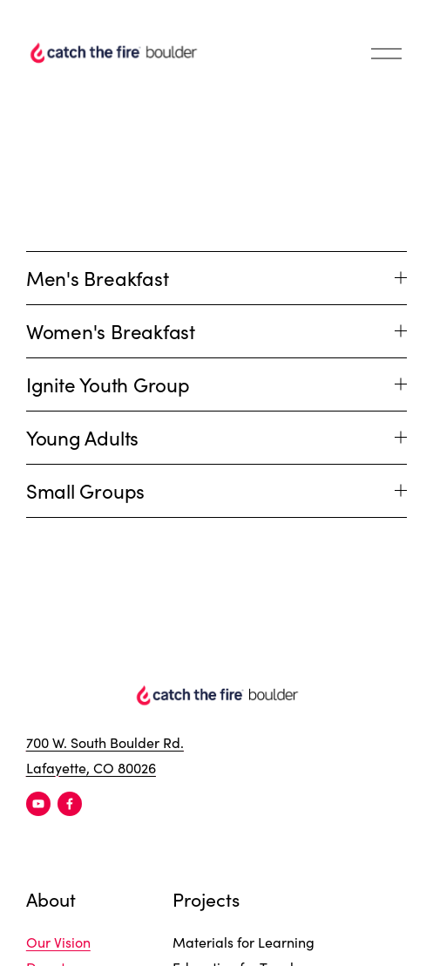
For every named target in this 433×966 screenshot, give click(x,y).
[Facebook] (70, 804)
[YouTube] (38, 804)
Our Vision (58, 942)
